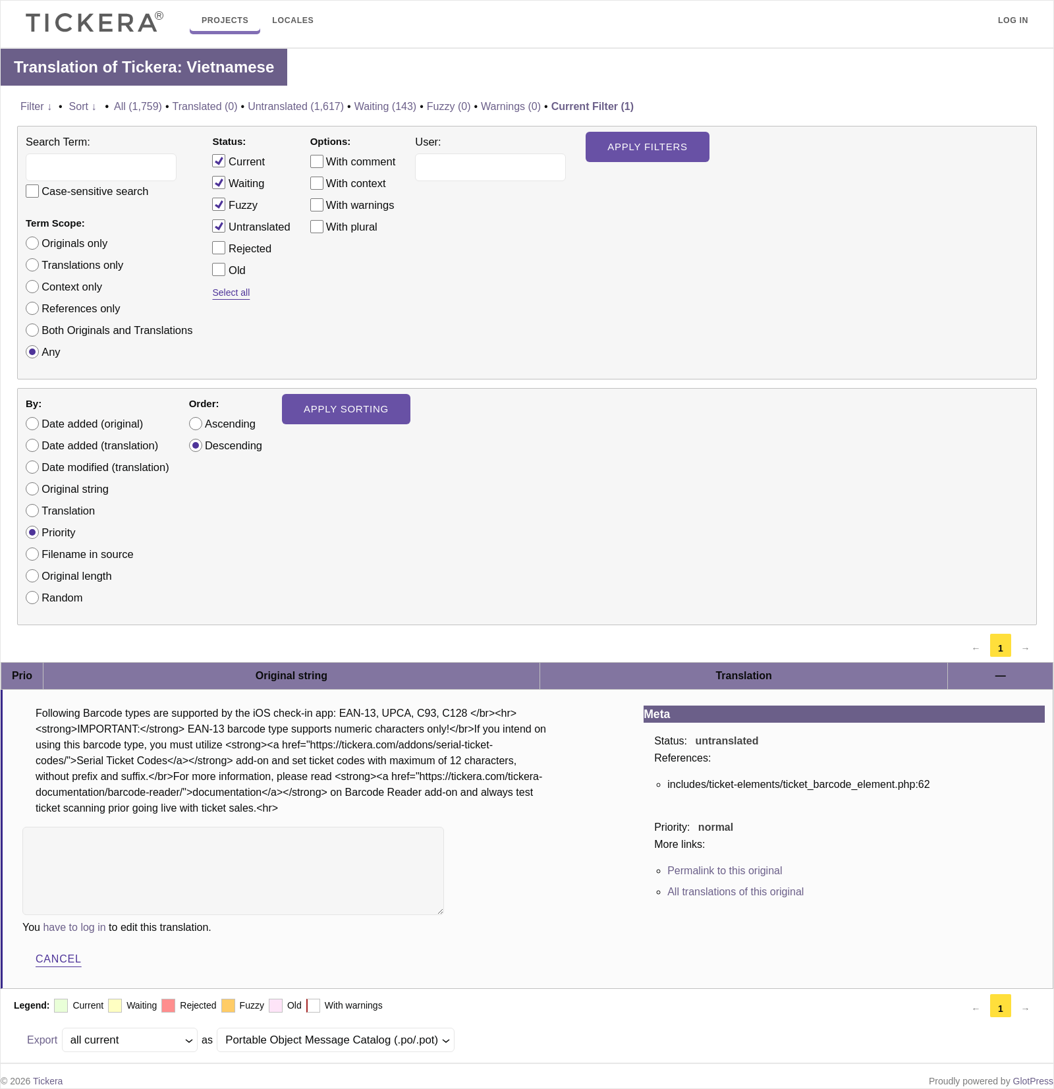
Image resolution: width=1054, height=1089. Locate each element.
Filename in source (87, 554)
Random (62, 597)
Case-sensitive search (95, 191)
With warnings (360, 205)
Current (238, 160)
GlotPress (1033, 1081)
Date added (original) (92, 424)
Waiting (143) (385, 106)
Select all (231, 292)
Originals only (74, 243)
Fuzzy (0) (449, 106)
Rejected (241, 247)
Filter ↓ (36, 106)
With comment (360, 161)
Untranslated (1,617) (296, 106)
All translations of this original (735, 891)
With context (356, 183)
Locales (293, 20)
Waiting (238, 182)
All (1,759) (138, 106)
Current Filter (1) (592, 106)
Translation (68, 511)
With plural (351, 227)
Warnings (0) (511, 106)
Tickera (48, 1081)
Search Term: (58, 142)
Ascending (230, 424)
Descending (233, 445)
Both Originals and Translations (117, 330)
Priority (58, 532)
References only (81, 308)
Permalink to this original (724, 870)
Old (228, 269)
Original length (76, 576)
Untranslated (251, 226)
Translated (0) (205, 106)
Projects (225, 20)
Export (42, 1040)
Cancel (59, 958)
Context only (72, 287)
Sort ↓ (83, 106)
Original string (75, 489)
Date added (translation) (100, 445)
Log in (1013, 20)
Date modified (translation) (105, 467)
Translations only (82, 265)
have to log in (74, 927)
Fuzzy (235, 204)
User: (428, 142)
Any (51, 352)
